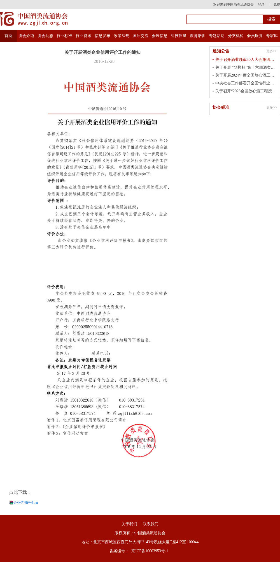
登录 (261, 4)
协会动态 (45, 36)
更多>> (271, 51)
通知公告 (221, 51)
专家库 (272, 36)
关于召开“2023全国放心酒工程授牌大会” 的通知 (246, 91)
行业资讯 (83, 36)
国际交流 (140, 36)
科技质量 (178, 36)
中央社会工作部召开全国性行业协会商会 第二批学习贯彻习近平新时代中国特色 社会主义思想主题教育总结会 (246, 83)
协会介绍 (26, 36)
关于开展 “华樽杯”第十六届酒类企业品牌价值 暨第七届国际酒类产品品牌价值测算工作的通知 (246, 67)
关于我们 (129, 524)
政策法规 (121, 36)
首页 (8, 36)
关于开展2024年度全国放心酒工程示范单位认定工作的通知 (246, 75)
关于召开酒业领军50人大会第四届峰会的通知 (246, 59)
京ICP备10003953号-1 (149, 551)
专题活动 (217, 36)
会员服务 (255, 36)
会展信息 (159, 36)
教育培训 (198, 36)
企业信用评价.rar (25, 503)
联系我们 (150, 524)
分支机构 (236, 36)
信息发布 (102, 36)
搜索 (271, 19)
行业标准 (64, 36)
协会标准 (221, 107)
